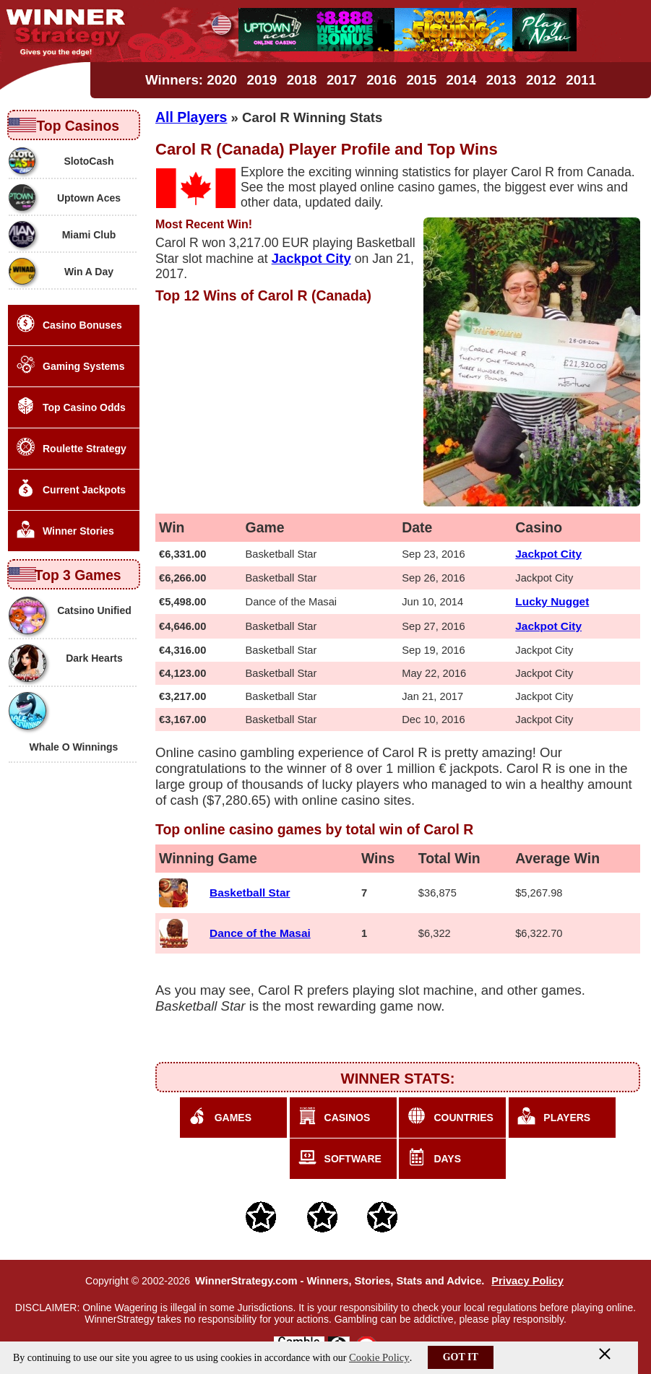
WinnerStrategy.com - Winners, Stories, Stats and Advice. (339, 1281)
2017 (342, 79)
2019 (262, 79)
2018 (302, 79)
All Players (191, 117)
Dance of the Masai (260, 933)
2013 (501, 79)
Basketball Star (250, 892)
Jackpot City (548, 554)
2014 (462, 79)
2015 (421, 79)
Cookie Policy (379, 1357)
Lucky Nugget (552, 601)
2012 (541, 79)
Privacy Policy (527, 1281)
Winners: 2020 (191, 79)
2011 (581, 79)
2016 (381, 79)
